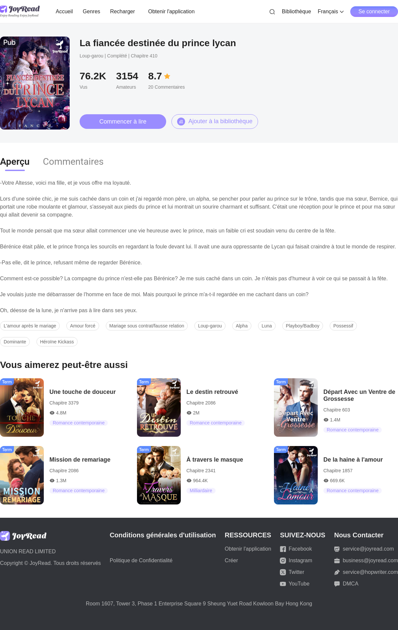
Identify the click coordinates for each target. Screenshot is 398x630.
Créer (231, 560)
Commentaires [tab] (73, 161)
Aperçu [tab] (15, 161)
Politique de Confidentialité (141, 560)
